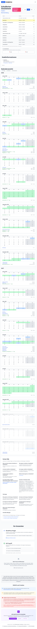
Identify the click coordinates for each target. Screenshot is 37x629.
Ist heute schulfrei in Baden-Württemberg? (10, 518)
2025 (25, 9)
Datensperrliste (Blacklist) (22, 626)
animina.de (15, 10)
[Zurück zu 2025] (22, 10)
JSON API (19, 618)
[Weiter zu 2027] (34, 10)
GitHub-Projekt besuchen (18, 567)
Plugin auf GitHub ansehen (11, 537)
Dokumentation (13, 618)
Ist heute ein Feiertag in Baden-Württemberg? (11, 516)
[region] (18, 31)
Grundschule (21, 475)
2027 (31, 9)
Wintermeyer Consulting (19, 624)
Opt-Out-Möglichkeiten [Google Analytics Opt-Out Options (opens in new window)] (17, 589)
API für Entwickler (30, 626)
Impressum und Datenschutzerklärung (9, 626)
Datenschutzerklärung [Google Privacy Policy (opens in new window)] (7, 589)
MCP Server (25, 618)
